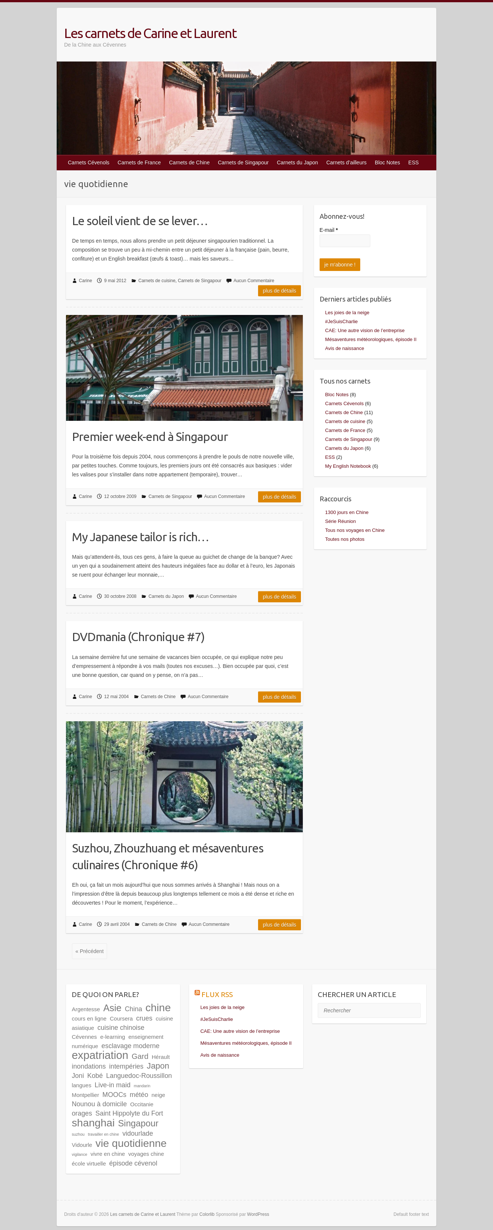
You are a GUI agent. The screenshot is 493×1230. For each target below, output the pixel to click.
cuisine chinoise (120, 1027)
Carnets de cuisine (156, 280)
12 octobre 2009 (120, 496)
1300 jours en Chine (346, 512)
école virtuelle (89, 1163)
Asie (112, 1008)
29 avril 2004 (117, 924)
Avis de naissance (344, 348)
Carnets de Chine (189, 162)
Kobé (95, 1075)
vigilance (79, 1154)
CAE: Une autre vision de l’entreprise (365, 330)
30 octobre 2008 (120, 596)
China (133, 1009)
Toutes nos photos (345, 539)
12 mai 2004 (116, 696)
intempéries (126, 1066)
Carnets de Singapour (243, 162)
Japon (158, 1065)
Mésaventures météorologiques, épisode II (371, 339)
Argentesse (86, 1009)
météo (139, 1094)
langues (81, 1085)
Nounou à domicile (99, 1104)
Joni (78, 1075)
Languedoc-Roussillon (139, 1075)
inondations (89, 1066)
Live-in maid (113, 1085)
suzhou (78, 1134)
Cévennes (84, 1037)
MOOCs (114, 1094)
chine (158, 1007)
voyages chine (146, 1154)
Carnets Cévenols (88, 162)
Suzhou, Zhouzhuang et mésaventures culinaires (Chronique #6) (167, 856)
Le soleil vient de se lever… (140, 220)
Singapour (138, 1123)
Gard (140, 1056)
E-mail (329, 230)
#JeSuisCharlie (341, 321)
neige (158, 1095)
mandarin (142, 1086)
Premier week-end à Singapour (150, 436)
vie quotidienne (131, 1143)
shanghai (93, 1123)
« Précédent (89, 951)
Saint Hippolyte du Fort (129, 1113)
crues (144, 1018)
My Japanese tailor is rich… (140, 536)
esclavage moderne (130, 1046)
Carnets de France (139, 162)
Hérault (161, 1057)
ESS (413, 162)
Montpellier (85, 1095)
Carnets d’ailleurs (346, 162)
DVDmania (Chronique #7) (138, 636)
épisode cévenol (133, 1163)
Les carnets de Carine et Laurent (150, 33)
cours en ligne (89, 1018)
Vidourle (82, 1145)
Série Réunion (340, 521)
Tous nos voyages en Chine (355, 530)
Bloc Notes (387, 162)
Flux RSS (217, 994)
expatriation (100, 1055)
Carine (85, 280)
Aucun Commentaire (253, 280)
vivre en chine (108, 1154)
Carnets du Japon (297, 162)
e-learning (112, 1037)
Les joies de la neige (347, 312)
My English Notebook (348, 466)
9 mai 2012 (115, 280)
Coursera (121, 1018)
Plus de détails (279, 291)
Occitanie (141, 1104)
